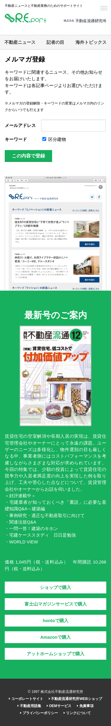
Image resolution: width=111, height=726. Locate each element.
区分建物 (54, 139)
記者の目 (55, 42)
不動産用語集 (29, 706)
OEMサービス (59, 706)
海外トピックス (91, 42)
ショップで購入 (55, 587)
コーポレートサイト (26, 699)
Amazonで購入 (55, 637)
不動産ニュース (20, 42)
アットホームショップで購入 (55, 653)
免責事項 (85, 706)
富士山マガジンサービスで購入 (56, 604)
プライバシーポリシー (39, 713)
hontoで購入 (55, 620)
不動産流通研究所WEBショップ (75, 699)
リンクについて (77, 713)
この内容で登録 (28, 155)
